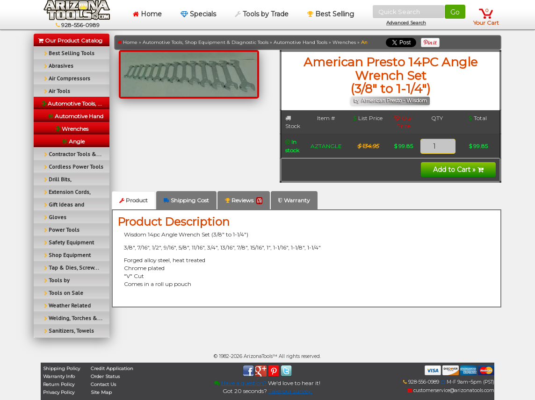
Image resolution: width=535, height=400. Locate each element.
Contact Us (103, 384)
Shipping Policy (61, 368)
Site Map (101, 392)
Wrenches (344, 42)
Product (133, 200)
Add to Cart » (458, 169)
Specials (198, 14)
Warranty (294, 200)
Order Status (105, 376)
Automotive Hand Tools (300, 42)
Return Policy (58, 384)
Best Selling (330, 14)
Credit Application (112, 368)
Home (147, 14)
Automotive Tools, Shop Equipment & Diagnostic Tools (205, 42)
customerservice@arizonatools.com (450, 390)
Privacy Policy (58, 392)
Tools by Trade (262, 14)
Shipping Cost (186, 200)
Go (455, 12)
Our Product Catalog (70, 40)
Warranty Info (59, 376)
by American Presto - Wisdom (390, 101)
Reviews (243, 200)
